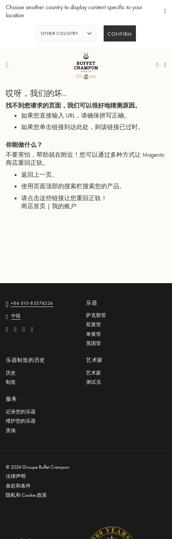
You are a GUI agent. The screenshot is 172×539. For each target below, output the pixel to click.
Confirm (120, 34)
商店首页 (33, 206)
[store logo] (86, 65)
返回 (27, 175)
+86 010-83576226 (32, 303)
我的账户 (64, 206)
